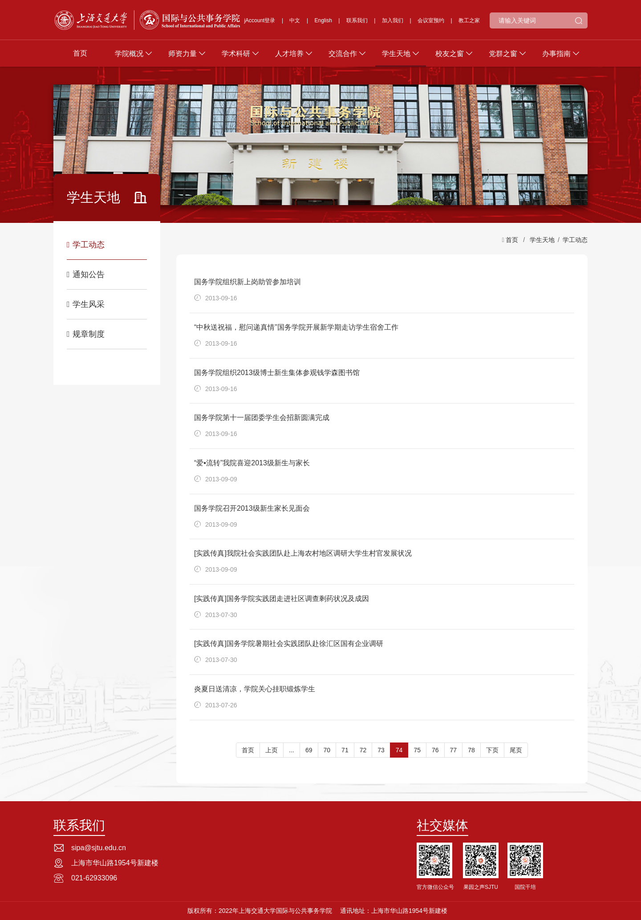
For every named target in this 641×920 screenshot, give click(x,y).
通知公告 (86, 274)
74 (399, 750)
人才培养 (289, 53)
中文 (294, 20)
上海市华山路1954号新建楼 (114, 863)
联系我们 (357, 20)
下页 (492, 750)
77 (453, 750)
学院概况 (129, 53)
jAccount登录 (259, 20)
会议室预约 (431, 20)
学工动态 (86, 244)
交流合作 (343, 53)
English (323, 20)
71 (345, 750)
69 (308, 750)
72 (363, 750)
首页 (80, 53)
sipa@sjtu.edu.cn (98, 847)
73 (381, 750)
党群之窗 (503, 53)
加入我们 (392, 20)
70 (327, 750)
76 (435, 750)
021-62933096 (94, 878)
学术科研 (236, 53)
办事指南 (556, 53)
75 (417, 750)
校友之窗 (449, 53)
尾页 (516, 750)
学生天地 (396, 53)
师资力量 (182, 53)
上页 (271, 750)
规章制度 (86, 334)
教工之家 (469, 20)
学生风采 (86, 304)
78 (471, 750)
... (291, 750)
